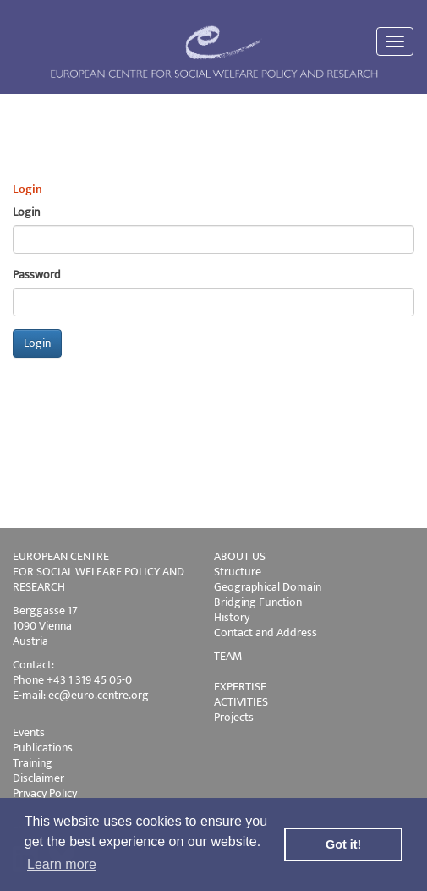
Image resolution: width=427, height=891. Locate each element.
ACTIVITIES (241, 702)
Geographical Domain (267, 587)
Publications (43, 747)
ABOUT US (240, 556)
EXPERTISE (240, 686)
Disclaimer (38, 778)
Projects (234, 717)
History (231, 617)
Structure (237, 571)
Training (32, 763)
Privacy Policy (45, 793)
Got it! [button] (343, 844)
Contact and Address (265, 632)
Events (29, 732)
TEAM (228, 656)
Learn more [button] (61, 864)
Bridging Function (258, 602)
